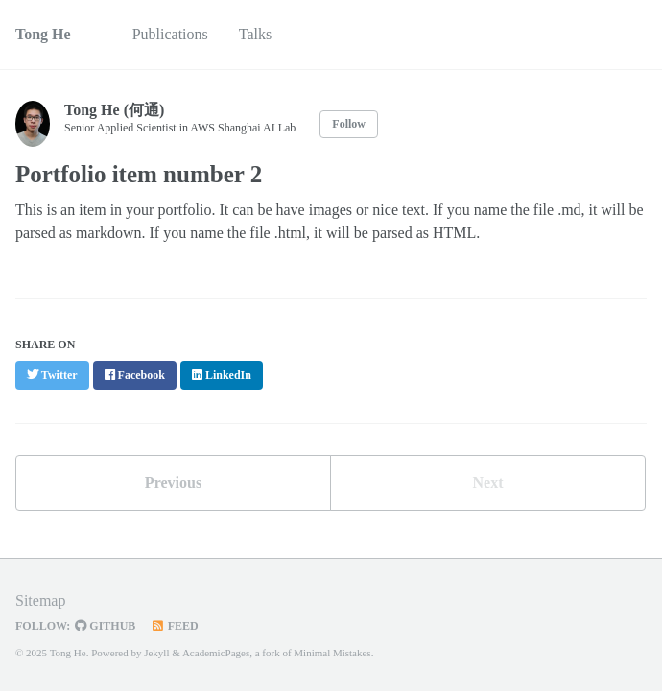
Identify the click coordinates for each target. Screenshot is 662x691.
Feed (174, 625)
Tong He (43, 34)
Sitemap (40, 600)
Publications (170, 34)
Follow (349, 124)
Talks (255, 34)
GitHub (105, 625)
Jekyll (156, 652)
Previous (173, 482)
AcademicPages (215, 652)
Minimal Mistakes (332, 652)
